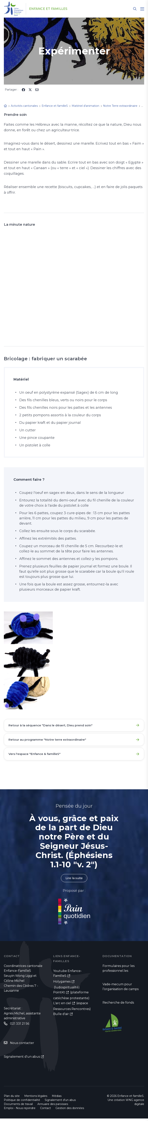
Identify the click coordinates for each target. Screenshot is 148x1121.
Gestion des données (70, 1110)
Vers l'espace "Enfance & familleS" (36, 755)
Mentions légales (35, 1098)
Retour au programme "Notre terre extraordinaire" (49, 740)
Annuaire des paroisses (52, 1106)
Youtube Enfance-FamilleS (67, 975)
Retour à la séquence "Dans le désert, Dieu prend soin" (52, 725)
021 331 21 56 (19, 1026)
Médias (56, 1098)
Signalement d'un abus (22, 1059)
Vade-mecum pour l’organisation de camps (121, 989)
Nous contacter (22, 1045)
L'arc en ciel (62, 1005)
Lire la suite (74, 880)
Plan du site (12, 1098)
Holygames (62, 984)
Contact (45, 1110)
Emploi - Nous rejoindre (19, 1110)
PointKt (59, 995)
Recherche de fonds (118, 1005)
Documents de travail (18, 1106)
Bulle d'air (61, 1016)
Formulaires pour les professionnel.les (119, 970)
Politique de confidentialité (22, 1102)
